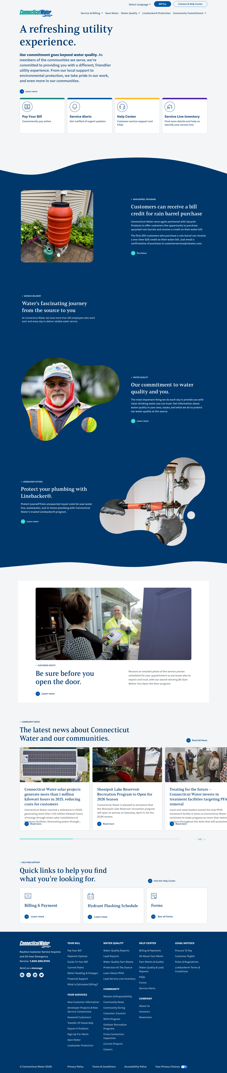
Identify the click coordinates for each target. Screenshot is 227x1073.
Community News (113, 1002)
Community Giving (114, 1007)
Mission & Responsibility (117, 996)
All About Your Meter (151, 956)
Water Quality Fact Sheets (118, 961)
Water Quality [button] (129, 13)
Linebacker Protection (80, 1045)
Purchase (142, 253)
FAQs (142, 977)
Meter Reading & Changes (82, 973)
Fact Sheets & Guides (151, 961)
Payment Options (77, 956)
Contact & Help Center (190, 4)
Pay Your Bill (74, 950)
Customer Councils (114, 1013)
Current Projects (113, 1043)
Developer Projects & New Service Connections (82, 1009)
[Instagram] (28, 975)
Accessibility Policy (135, 1066)
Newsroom (145, 1017)
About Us (144, 1006)
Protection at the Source (117, 967)
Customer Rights (185, 956)
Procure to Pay (183, 950)
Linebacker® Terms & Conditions (187, 969)
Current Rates (75, 967)
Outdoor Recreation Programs (115, 1026)
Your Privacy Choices (171, 1066)
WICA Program (111, 1019)
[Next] (204, 839)
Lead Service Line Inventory (119, 978)
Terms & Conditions (104, 1066)
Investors (144, 1011)
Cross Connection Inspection (113, 1036)
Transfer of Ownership (80, 1023)
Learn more (31, 91)
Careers (107, 1049)
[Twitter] (41, 975)
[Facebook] (22, 975)
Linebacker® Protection (156, 13)
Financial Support (77, 978)
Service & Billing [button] (91, 13)
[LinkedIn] (35, 975)
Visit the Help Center (164, 881)
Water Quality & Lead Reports (151, 969)
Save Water (112, 13)
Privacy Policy (75, 1066)
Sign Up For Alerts (77, 1034)
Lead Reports (111, 956)
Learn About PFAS (113, 973)
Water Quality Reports (116, 950)
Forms (143, 982)
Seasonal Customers (79, 1017)
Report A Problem (77, 1028)
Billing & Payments (150, 950)
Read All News (199, 740)
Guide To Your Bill (77, 961)
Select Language (138, 4)
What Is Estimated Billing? (82, 984)
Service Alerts (147, 988)
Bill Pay (162, 4)
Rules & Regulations (186, 961)
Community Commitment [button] (188, 13)
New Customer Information (83, 1002)
